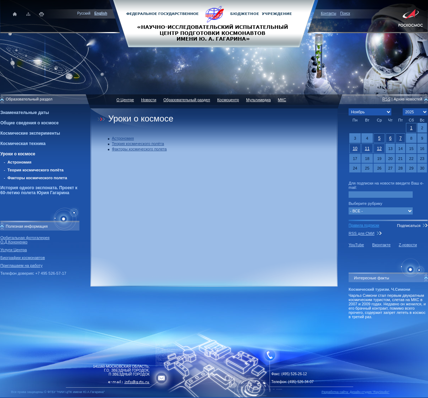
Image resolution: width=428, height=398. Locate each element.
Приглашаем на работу (21, 265)
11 (367, 148)
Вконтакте (381, 245)
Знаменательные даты (24, 112)
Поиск (345, 13)
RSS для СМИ (361, 233)
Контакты (328, 13)
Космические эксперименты (30, 133)
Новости (148, 100)
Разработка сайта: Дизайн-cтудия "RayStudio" (356, 392)
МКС (282, 100)
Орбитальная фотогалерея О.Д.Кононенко (24, 240)
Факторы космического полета (37, 178)
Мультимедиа (258, 100)
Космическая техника (23, 143)
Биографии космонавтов (22, 257)
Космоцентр (228, 100)
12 (379, 148)
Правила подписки (364, 225)
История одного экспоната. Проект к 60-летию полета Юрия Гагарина (38, 190)
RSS (386, 99)
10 (355, 148)
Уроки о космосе (17, 153)
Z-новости (408, 245)
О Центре (125, 100)
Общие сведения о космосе (29, 122)
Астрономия (19, 162)
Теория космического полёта (35, 170)
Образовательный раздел (186, 100)
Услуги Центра (13, 250)
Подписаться (409, 225)
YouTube (356, 245)
